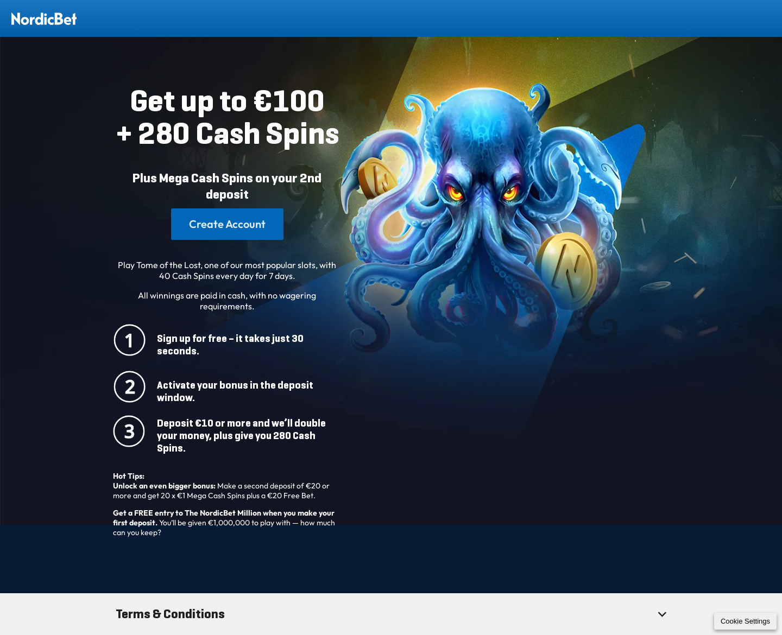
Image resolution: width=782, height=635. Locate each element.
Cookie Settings (745, 621)
